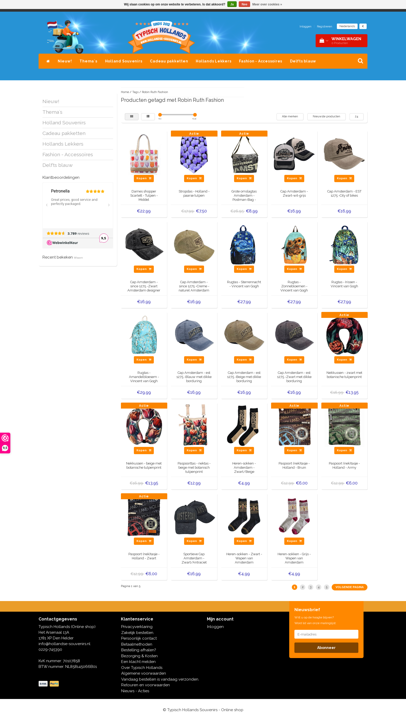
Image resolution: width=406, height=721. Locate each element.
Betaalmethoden (136, 644)
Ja (232, 4)
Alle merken (290, 116)
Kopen (143, 178)
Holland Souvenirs (123, 61)
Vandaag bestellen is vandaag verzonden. (160, 679)
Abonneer (326, 648)
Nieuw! (65, 61)
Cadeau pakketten (169, 61)
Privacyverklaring (137, 626)
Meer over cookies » (267, 4)
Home (125, 92)
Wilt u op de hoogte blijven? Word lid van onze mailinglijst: (315, 620)
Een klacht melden (138, 661)
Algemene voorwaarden (143, 673)
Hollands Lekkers (213, 61)
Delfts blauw (303, 61)
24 (356, 116)
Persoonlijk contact (139, 638)
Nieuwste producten (326, 116)
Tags (135, 92)
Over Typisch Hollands (141, 667)
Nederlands (347, 26)
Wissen (78, 257)
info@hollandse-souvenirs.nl (64, 643)
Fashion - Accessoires (260, 61)
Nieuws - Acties (135, 691)
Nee (244, 4)
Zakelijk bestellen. (137, 632)
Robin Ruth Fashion (155, 92)
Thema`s (88, 61)
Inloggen (305, 26)
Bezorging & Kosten (139, 656)
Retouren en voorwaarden (145, 685)
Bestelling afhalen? (138, 650)
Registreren (324, 26)
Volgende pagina (350, 587)
